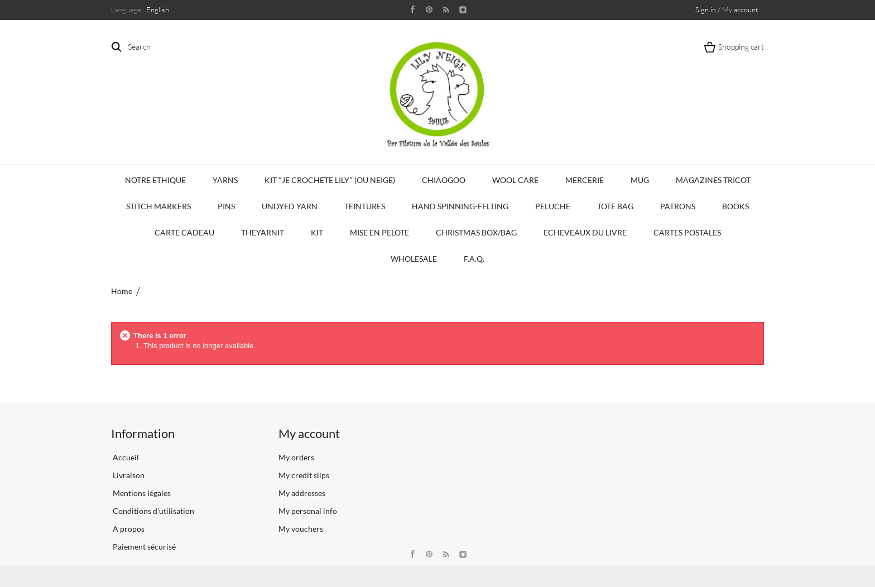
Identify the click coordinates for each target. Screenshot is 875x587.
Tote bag (615, 206)
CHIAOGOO (443, 180)
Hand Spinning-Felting (460, 206)
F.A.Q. (474, 258)
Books (735, 206)
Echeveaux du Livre (585, 232)
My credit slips (303, 475)
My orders (296, 457)
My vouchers (300, 528)
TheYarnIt (262, 232)
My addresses (301, 493)
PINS (226, 206)
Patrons (677, 206)
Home (121, 291)
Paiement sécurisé (143, 546)
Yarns (225, 180)
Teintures (364, 206)
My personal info (307, 511)
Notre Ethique (155, 180)
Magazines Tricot (713, 180)
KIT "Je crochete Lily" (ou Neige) (330, 180)
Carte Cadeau (184, 232)
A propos (128, 528)
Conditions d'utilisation (152, 511)
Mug (640, 180)
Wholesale (414, 258)
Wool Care (515, 180)
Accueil (125, 457)
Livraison (128, 475)
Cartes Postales (687, 232)
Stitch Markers (158, 206)
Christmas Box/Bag (476, 232)
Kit (317, 232)
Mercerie (584, 180)
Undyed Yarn (290, 206)
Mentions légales (141, 493)
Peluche (552, 206)
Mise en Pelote (379, 232)
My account (309, 433)
